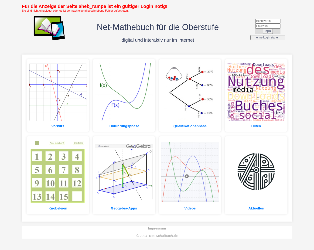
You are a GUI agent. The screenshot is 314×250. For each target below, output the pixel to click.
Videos (190, 208)
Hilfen (256, 126)
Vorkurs (58, 126)
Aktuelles (256, 208)
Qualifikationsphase (190, 126)
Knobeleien (57, 208)
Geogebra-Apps (124, 208)
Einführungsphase (124, 126)
